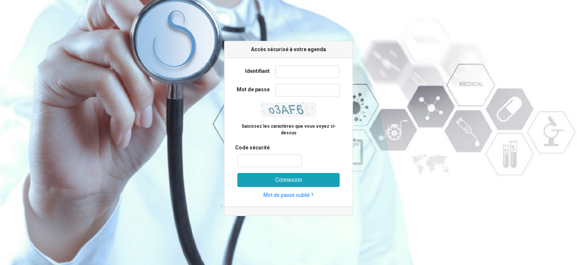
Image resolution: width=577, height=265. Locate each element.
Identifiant (257, 71)
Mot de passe (253, 89)
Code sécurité (252, 148)
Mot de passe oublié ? (288, 195)
